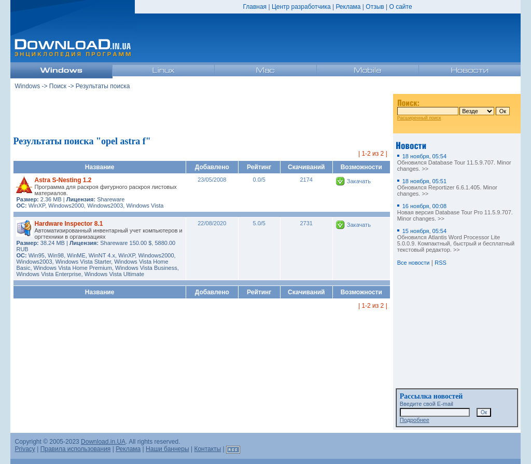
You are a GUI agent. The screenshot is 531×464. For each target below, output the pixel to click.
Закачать (359, 181)
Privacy (25, 449)
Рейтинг (259, 167)
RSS (440, 263)
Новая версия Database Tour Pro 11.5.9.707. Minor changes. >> (455, 212)
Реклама (348, 6)
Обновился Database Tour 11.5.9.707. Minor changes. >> (454, 162)
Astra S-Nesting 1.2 (62, 180)
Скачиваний (306, 167)
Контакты (207, 449)
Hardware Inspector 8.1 (68, 223)
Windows (27, 86)
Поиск (57, 86)
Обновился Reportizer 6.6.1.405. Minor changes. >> (447, 187)
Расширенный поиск (419, 117)
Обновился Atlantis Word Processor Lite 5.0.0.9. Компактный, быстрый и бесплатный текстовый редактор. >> (456, 240)
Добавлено (212, 167)
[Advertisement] (201, 113)
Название (100, 167)
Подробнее (414, 420)
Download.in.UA (103, 441)
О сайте (400, 6)
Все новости (413, 263)
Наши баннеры (167, 449)
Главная (255, 6)
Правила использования (75, 449)
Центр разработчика (301, 6)
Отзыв (375, 6)
